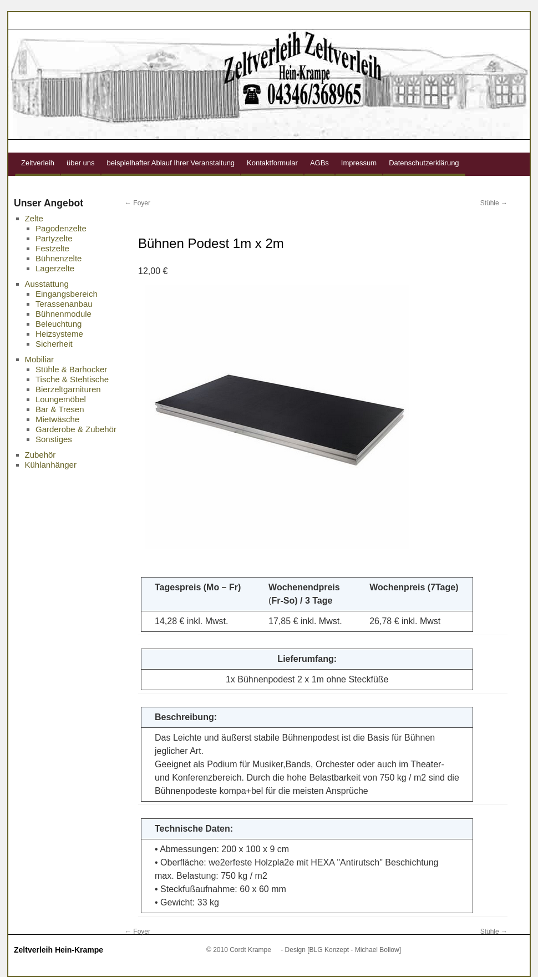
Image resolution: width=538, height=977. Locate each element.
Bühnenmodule (63, 313)
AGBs (319, 163)
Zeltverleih (37, 163)
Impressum (359, 163)
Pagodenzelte (61, 228)
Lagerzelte (54, 268)
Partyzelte (54, 238)
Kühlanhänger (51, 464)
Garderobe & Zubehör (75, 429)
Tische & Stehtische (72, 379)
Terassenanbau (64, 303)
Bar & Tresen (59, 409)
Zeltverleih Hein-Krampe (58, 949)
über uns (81, 163)
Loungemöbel (60, 399)
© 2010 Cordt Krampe (238, 950)
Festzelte (52, 248)
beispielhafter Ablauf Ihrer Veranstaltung (171, 163)
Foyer (137, 203)
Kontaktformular (272, 163)
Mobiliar (39, 359)
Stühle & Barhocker (71, 369)
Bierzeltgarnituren (68, 389)
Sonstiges (53, 439)
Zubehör (40, 454)
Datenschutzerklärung (424, 163)
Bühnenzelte (58, 258)
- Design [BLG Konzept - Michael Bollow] (341, 950)
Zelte (34, 218)
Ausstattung (47, 283)
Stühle (493, 203)
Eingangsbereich (66, 293)
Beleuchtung (58, 323)
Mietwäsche (57, 419)
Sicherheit (54, 343)
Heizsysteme (59, 333)
